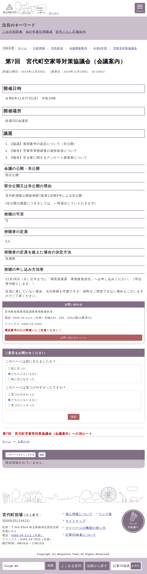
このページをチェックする (20, 454)
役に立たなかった (23, 379)
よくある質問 (71, 565)
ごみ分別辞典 (12, 31)
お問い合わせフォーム (74, 337)
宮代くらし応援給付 (71, 31)
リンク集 (105, 514)
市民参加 (57, 48)
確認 (73, 416)
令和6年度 (100, 48)
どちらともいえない (24, 373)
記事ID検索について (81, 534)
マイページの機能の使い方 (86, 527)
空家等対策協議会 (125, 48)
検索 (51, 565)
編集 (42, 454)
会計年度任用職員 (39, 31)
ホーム (22, 48)
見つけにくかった (23, 405)
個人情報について (79, 514)
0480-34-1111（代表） (27, 535)
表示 (137, 566)
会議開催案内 (78, 48)
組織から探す (97, 565)
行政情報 (39, 48)
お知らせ (24, 441)
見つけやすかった (23, 394)
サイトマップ (76, 521)
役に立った (18, 368)
